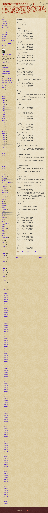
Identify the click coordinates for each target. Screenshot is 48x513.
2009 (4, 278)
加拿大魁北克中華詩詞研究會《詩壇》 (19, 4)
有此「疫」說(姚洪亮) (6, 182)
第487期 (6, 325)
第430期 (6, 447)
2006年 (3, 110)
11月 (5, 282)
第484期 (6, 331)
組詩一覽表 (4, 25)
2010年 (3, 120)
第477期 (6, 346)
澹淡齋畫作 (4, 228)
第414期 (6, 481)
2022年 (3, 143)
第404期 (6, 503)
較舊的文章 (42, 257)
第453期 (6, 398)
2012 (4, 272)
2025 (4, 244)
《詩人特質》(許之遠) (6, 78)
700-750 (3, 166)
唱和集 (3, 199)
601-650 (3, 162)
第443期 (6, 419)
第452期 (6, 400)
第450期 (6, 406)
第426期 (6, 456)
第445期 (6, 415)
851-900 (3, 172)
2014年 (3, 127)
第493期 (6, 312)
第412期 (6, 486)
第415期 (6, 479)
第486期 (6, 327)
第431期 (6, 445)
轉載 (3, 235)
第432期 (6, 443)
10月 (5, 285)
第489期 (6, 321)
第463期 (6, 376)
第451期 (6, 402)
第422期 (6, 464)
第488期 (6, 323)
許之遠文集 (4, 69)
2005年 (3, 108)
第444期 (6, 417)
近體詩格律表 (5, 192)
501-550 (3, 157)
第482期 (6, 336)
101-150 (3, 92)
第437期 (6, 432)
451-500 (3, 155)
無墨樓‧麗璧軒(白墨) (6, 73)
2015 (4, 266)
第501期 (6, 295)
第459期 (6, 387)
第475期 (6, 353)
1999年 (3, 96)
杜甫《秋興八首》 (6, 186)
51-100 (3, 159)
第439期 (6, 428)
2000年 (3, 98)
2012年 (3, 124)
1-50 (3, 89)
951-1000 (4, 176)
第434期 (6, 439)
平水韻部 (4, 178)
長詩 (3, 194)
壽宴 (3, 221)
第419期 (6, 471)
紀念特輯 (4, 197)
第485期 (6, 329)
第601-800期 (4, 31)
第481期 (6, 338)
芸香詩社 (4, 45)
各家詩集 (4, 180)
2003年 (3, 104)
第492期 (6, 314)
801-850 (3, 170)
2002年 (3, 102)
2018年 (3, 135)
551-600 (3, 161)
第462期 (6, 378)
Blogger (29, 510)
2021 (4, 253)
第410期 (6, 490)
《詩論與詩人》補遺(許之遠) (8, 82)
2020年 (3, 139)
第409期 (6, 492)
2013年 (3, 126)
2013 (4, 270)
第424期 (6, 460)
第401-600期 (4, 32)
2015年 (3, 129)
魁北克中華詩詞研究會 (7, 54)
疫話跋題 (4, 196)
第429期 (6, 449)
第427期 (6, 454)
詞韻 (3, 211)
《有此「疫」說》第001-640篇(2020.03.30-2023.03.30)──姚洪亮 (8, 42)
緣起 (3, 226)
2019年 (3, 137)
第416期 (6, 477)
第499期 (6, 299)
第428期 (6, 451)
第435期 (6, 436)
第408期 (6, 494)
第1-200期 (4, 36)
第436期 (6, 434)
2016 (4, 263)
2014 (4, 268)
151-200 (3, 94)
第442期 (6, 421)
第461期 (6, 381)
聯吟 (3, 233)
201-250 (3, 118)
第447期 (6, 411)
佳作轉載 (4, 188)
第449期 (6, 404)
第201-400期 (4, 34)
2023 (4, 248)
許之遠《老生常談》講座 (7, 38)
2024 (4, 246)
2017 (4, 261)
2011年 (3, 122)
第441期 (6, 424)
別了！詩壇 (4, 184)
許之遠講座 (4, 205)
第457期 (6, 389)
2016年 (3, 131)
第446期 (6, 413)
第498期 (6, 301)
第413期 (6, 484)
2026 (4, 242)
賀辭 (3, 215)
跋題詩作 (4, 217)
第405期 (6, 501)
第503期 (6, 291)
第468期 (6, 366)
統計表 (3, 207)
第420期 (6, 469)
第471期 (6, 359)
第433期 (6, 441)
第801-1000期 (5, 29)
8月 (5, 289)
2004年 (3, 106)
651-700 (3, 164)
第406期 (6, 499)
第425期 (6, 458)
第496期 (6, 306)
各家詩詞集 (4, 21)
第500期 (6, 297)
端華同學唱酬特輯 (6, 67)
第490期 (6, 319)
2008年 (3, 114)
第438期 (6, 430)
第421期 (6, 466)
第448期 (6, 409)
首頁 (31, 257)
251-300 (3, 147)
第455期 (6, 394)
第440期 (6, 426)
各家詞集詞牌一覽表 (6, 23)
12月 (5, 280)
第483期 (6, 333)
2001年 (3, 100)
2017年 (3, 133)
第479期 (6, 342)
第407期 (6, 496)
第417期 (6, 475)
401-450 (3, 153)
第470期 (6, 361)
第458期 (6, 385)
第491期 (6, 316)
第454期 (6, 396)
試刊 (3, 219)
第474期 (6, 351)
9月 (5, 287)
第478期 (6, 344)
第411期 (6, 488)
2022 (4, 251)
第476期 (6, 348)
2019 (4, 257)
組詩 (3, 203)
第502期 (6, 293)
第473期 (6, 355)
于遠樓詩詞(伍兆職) (6, 71)
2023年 (3, 145)
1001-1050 (4, 91)
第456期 (6, 391)
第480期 (6, 340)
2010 (4, 276)
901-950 (3, 174)
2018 (4, 259)
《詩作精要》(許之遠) (6, 80)
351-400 (26, 253)
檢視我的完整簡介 (6, 62)
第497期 (6, 303)
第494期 (6, 310)
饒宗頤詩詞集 (5, 237)
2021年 (3, 141)
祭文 (3, 201)
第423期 (6, 462)
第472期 (6, 357)
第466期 (6, 370)
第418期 (6, 473)
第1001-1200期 (5, 27)
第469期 (6, 364)
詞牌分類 (4, 209)
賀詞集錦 (4, 213)
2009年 (3, 116)
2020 (4, 255)
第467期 (6, 368)
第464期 (6, 374)
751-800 (3, 168)
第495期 (6, 308)
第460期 (6, 383)
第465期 (6, 372)
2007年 (22, 253)
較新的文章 (19, 257)
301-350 (3, 149)
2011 (4, 274)
